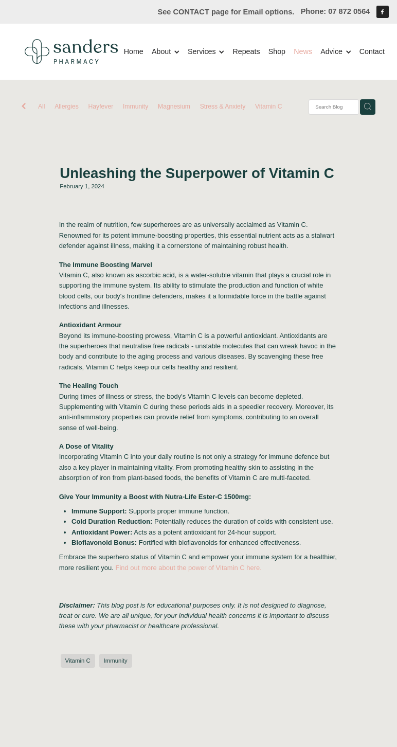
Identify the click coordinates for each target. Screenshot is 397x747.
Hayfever (101, 106)
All (41, 106)
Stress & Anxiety (223, 106)
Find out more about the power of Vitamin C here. (189, 568)
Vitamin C (268, 106)
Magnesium (174, 106)
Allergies (67, 106)
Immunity (135, 106)
